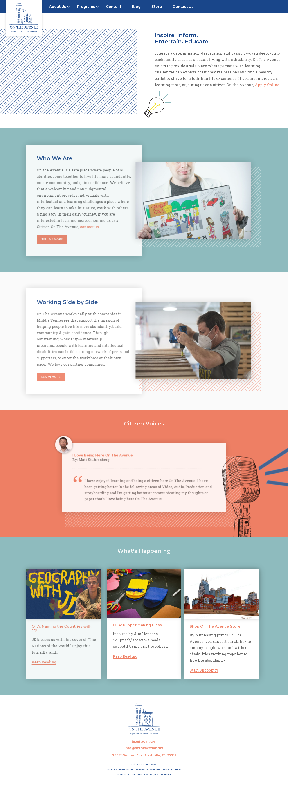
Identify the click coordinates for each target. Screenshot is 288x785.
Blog (136, 6)
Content (113, 6)
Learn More (37, 376)
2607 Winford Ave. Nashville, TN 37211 (144, 755)
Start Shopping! (219, 670)
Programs (86, 6)
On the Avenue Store (120, 769)
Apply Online (267, 84)
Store (156, 6)
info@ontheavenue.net (144, 748)
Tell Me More (38, 239)
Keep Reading (30, 662)
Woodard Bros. (172, 769)
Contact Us (183, 6)
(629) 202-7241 (144, 742)
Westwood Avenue (148, 769)
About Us (57, 6)
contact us (76, 226)
